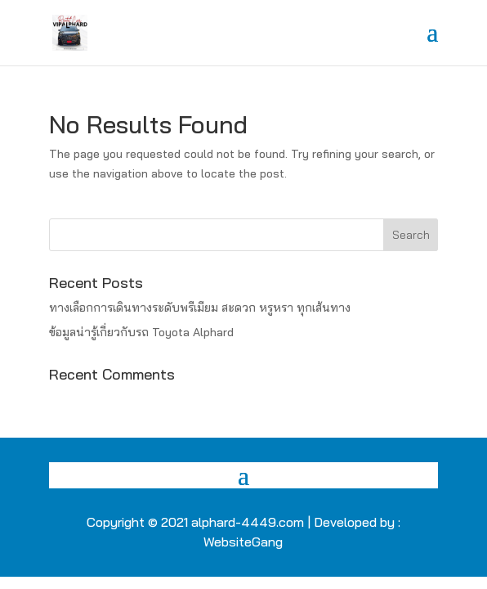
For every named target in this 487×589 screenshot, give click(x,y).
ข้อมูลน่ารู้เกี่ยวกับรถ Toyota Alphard (141, 332)
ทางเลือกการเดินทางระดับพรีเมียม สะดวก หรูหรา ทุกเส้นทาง (200, 307)
